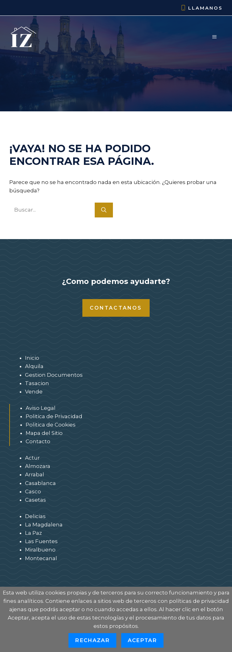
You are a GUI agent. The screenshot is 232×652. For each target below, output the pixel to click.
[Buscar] (104, 210)
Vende (34, 391)
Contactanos (116, 308)
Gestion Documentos (54, 375)
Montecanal (41, 558)
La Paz (33, 533)
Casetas (35, 500)
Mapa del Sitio (44, 433)
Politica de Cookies (51, 425)
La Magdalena (44, 524)
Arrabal (34, 474)
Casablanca (40, 483)
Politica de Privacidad (54, 416)
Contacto (38, 441)
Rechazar (92, 640)
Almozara (37, 466)
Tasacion (37, 383)
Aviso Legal (41, 408)
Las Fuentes (41, 541)
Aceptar (142, 640)
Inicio (32, 358)
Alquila (34, 366)
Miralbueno (40, 550)
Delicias (35, 516)
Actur (32, 458)
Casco (33, 491)
